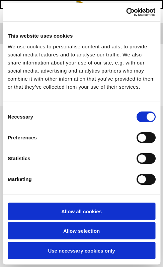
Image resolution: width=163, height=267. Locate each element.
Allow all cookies (81, 211)
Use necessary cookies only (81, 250)
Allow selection (81, 231)
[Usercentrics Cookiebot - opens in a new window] (126, 12)
